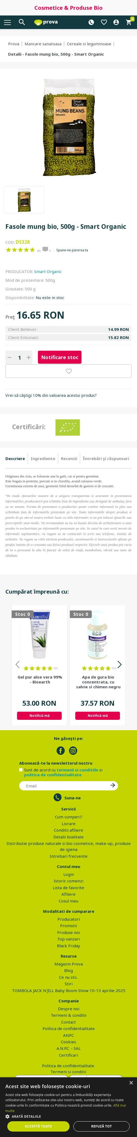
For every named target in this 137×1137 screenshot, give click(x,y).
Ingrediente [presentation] (43, 458)
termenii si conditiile (77, 769)
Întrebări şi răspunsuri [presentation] (106, 458)
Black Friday (68, 945)
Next (119, 665)
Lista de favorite (68, 887)
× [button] (131, 1083)
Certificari (68, 1055)
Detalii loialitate (68, 837)
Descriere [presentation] (15, 458)
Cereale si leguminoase (89, 43)
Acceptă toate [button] (38, 1126)
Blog (68, 970)
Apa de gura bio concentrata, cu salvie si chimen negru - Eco (98, 681)
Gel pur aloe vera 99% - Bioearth (40, 679)
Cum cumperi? (68, 816)
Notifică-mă (40, 715)
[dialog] (68, 1107)
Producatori (68, 919)
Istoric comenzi (68, 880)
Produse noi (68, 932)
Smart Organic (48, 271)
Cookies (68, 1041)
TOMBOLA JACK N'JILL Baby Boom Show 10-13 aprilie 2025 (68, 990)
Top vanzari (68, 939)
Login (68, 874)
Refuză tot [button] (101, 1126)
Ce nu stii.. (68, 977)
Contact (68, 1022)
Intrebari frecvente (68, 856)
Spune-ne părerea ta (72, 250)
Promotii (68, 925)
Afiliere (68, 894)
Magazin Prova (68, 964)
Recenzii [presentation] (69, 458)
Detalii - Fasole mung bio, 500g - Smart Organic (56, 54)
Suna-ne (72, 797)
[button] (68, 1116)
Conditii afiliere (68, 830)
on (8, 249)
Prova (13, 43)
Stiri (69, 983)
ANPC (68, 1035)
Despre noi (68, 1008)
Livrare (69, 823)
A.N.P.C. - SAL (69, 1048)
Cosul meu (68, 901)
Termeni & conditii (68, 1015)
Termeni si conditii (68, 1071)
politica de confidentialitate (52, 774)
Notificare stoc (59, 357)
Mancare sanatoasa (43, 43)
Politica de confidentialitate (69, 1028)
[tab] (16, 458)
